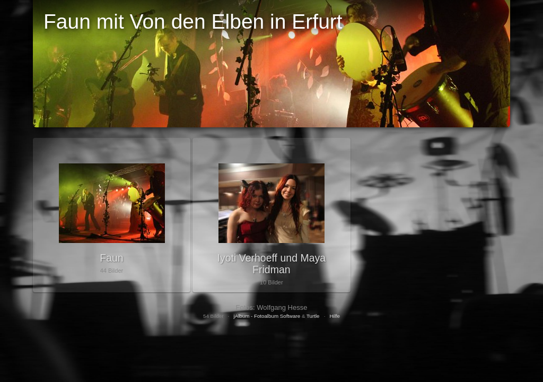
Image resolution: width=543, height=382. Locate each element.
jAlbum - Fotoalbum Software (266, 316)
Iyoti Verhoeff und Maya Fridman (271, 263)
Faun (111, 258)
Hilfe (334, 316)
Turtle (313, 316)
